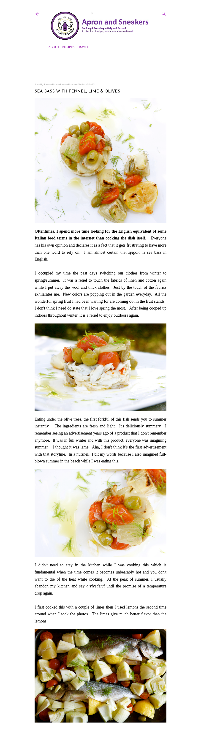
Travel (83, 47)
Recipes (68, 47)
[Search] (163, 12)
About (53, 47)
